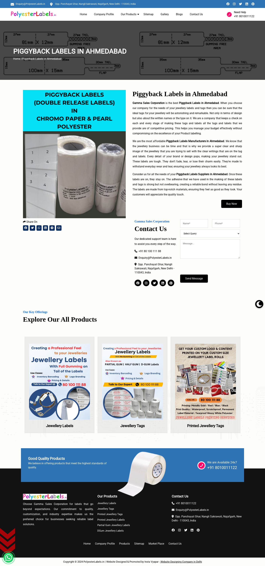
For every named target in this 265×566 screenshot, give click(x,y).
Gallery (165, 14)
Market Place (156, 543)
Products (124, 543)
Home (83, 14)
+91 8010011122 (244, 16)
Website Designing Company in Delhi (181, 561)
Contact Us (196, 14)
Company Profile (104, 14)
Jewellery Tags (132, 426)
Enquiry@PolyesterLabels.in (30, 4)
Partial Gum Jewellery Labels (113, 525)
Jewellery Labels (59, 426)
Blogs (179, 14)
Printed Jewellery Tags (205, 426)
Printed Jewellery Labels (111, 519)
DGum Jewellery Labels (110, 530)
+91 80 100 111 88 (148, 251)
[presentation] (206, 268)
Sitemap (148, 14)
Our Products (128, 14)
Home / (17, 58)
